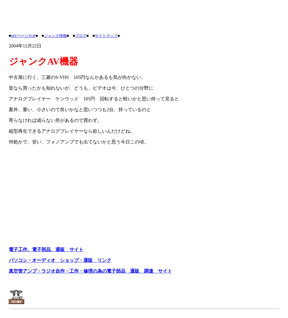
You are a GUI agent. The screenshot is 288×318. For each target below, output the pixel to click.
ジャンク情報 (55, 35)
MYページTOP (23, 35)
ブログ (81, 35)
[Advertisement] (115, 15)
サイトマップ (106, 35)
